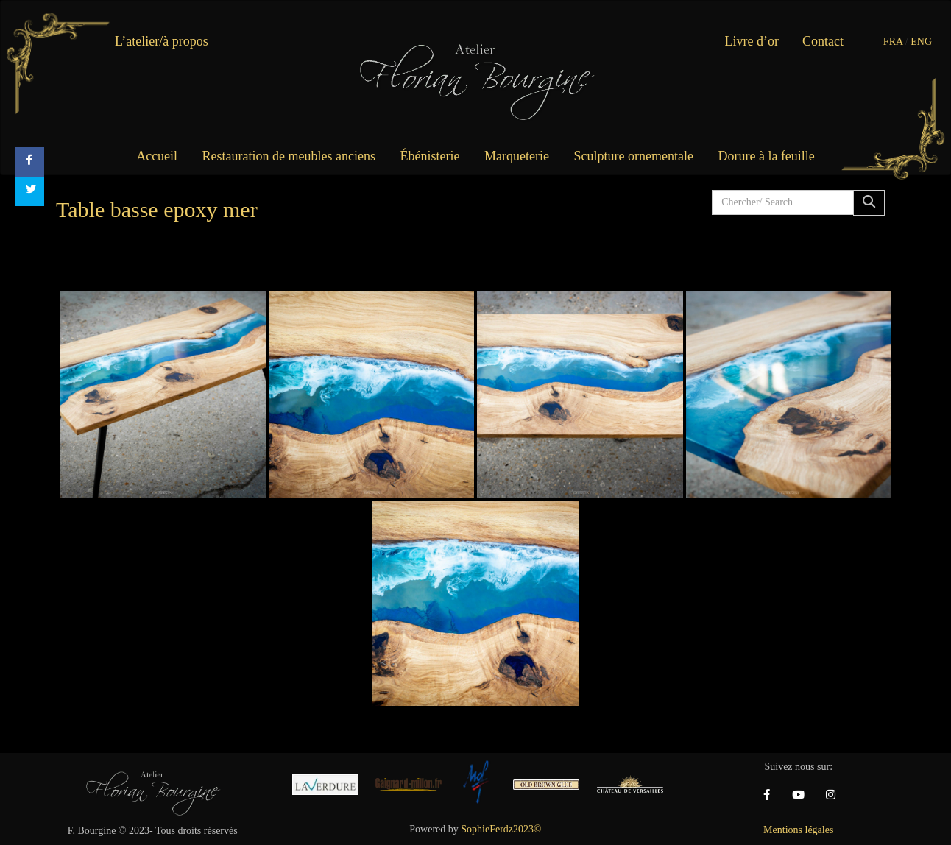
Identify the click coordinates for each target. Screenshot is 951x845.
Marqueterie (516, 156)
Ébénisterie (430, 156)
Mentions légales (798, 829)
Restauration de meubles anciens (288, 156)
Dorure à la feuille (766, 156)
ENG (921, 41)
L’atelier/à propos (161, 41)
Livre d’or (752, 41)
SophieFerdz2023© (501, 829)
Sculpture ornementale (633, 156)
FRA (892, 41)
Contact (823, 41)
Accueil (156, 156)
